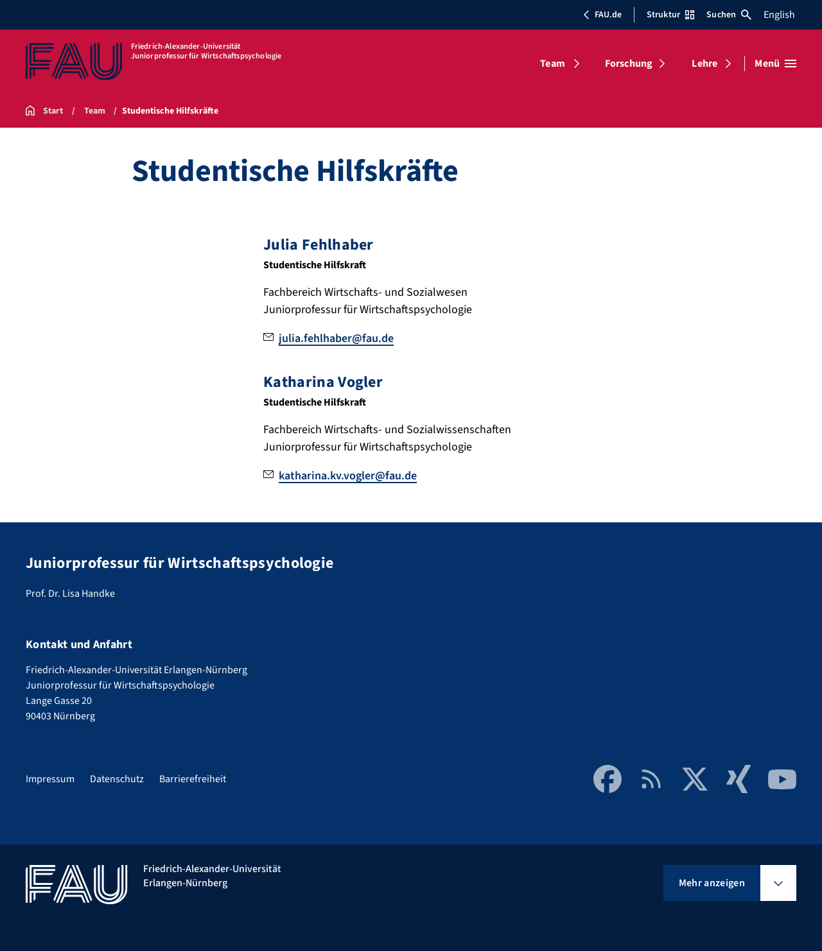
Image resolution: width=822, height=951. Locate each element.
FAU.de (602, 14)
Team (552, 63)
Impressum (50, 779)
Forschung (628, 63)
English (779, 15)
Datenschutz (117, 779)
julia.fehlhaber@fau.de (336, 338)
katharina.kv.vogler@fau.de (348, 476)
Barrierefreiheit (192, 779)
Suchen (728, 14)
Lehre (704, 63)
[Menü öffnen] (775, 63)
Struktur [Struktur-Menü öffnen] (670, 14)
